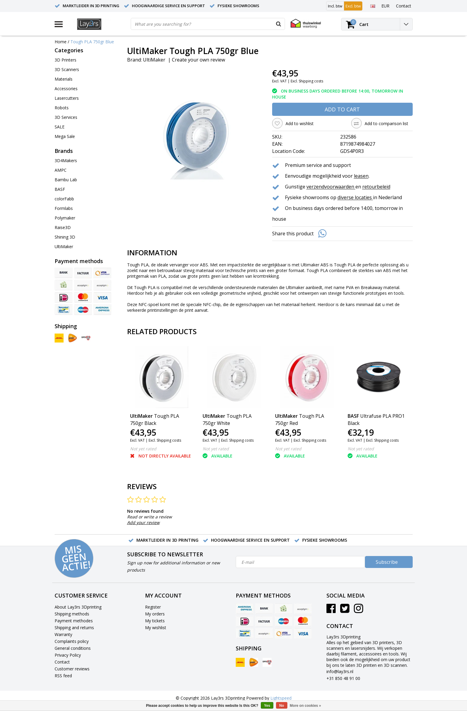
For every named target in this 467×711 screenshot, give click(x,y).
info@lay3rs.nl (339, 671)
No (281, 706)
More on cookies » (305, 706)
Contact (62, 662)
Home (61, 41)
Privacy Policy (68, 655)
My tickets (155, 621)
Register (153, 607)
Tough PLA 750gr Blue (92, 41)
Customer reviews (72, 669)
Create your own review (198, 59)
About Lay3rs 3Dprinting (78, 607)
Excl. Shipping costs (307, 81)
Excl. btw (353, 6)
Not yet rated (143, 449)
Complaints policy (72, 641)
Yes (267, 706)
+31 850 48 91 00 (343, 678)
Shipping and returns (74, 627)
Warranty (63, 634)
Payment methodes (74, 621)
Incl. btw (335, 6)
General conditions (73, 648)
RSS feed (63, 675)
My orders (155, 614)
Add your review (143, 522)
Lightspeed (281, 698)
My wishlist (155, 627)
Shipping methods (72, 614)
